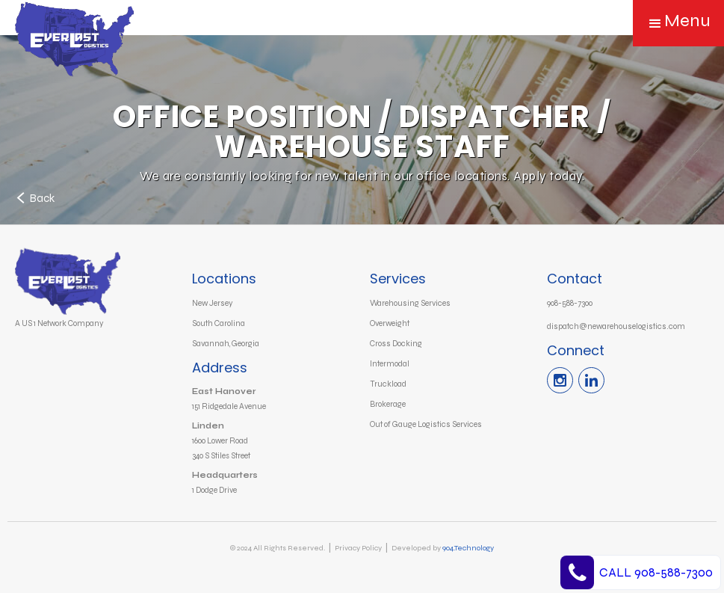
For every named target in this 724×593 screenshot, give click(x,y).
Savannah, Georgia (225, 343)
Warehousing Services (410, 303)
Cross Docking (396, 343)
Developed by (443, 548)
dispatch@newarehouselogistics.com (616, 326)
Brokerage (388, 404)
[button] (678, 23)
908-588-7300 (569, 303)
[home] (84, 45)
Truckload (388, 384)
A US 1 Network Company (59, 323)
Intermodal (389, 364)
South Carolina (218, 323)
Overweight (389, 323)
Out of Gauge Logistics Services (426, 424)
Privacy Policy (358, 548)
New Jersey (212, 303)
